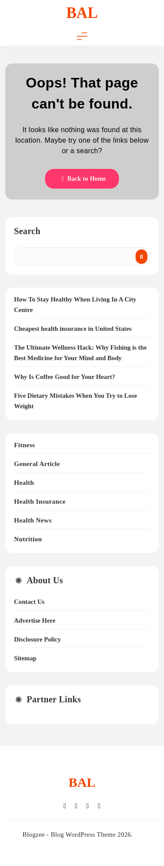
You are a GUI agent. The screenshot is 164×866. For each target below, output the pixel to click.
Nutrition (28, 539)
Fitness (24, 445)
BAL (82, 12)
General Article (37, 463)
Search (27, 231)
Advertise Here (35, 620)
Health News (33, 520)
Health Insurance (40, 501)
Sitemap (25, 658)
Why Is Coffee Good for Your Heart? (64, 376)
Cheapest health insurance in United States (73, 328)
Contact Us (29, 601)
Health (24, 482)
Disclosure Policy (37, 639)
